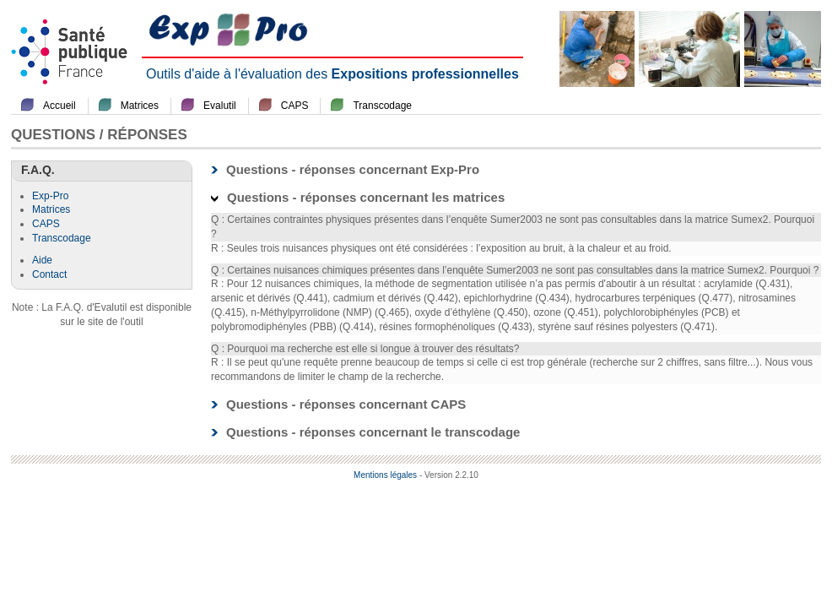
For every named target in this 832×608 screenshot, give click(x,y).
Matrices (140, 105)
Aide (42, 260)
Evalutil (219, 105)
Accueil (59, 105)
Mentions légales (385, 475)
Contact (49, 274)
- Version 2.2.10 (448, 475)
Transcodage (382, 105)
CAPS (295, 105)
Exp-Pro (50, 196)
